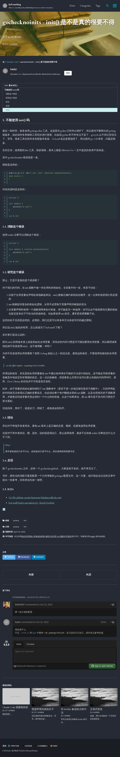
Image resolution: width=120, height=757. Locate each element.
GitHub (27, 746)
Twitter (13, 746)
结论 (7, 102)
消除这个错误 (11, 94)
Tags (98, 5)
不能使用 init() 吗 (11, 90)
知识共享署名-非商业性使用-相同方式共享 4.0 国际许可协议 (46, 536)
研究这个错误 (11, 98)
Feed (53, 746)
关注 (68, 73)
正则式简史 (96, 709)
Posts (72, 5)
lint (25, 520)
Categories (85, 5)
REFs (8, 110)
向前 (31, 574)
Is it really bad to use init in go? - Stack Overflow (32, 502)
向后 (88, 574)
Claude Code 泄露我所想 (15, 707)
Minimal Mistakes (32, 751)
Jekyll (22, 751)
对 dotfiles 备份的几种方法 (73, 711)
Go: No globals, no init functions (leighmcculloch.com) (35, 497)
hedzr (92, 536)
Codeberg (41, 746)
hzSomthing (31, 6)
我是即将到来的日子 (43, 709)
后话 (7, 106)
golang (16, 520)
